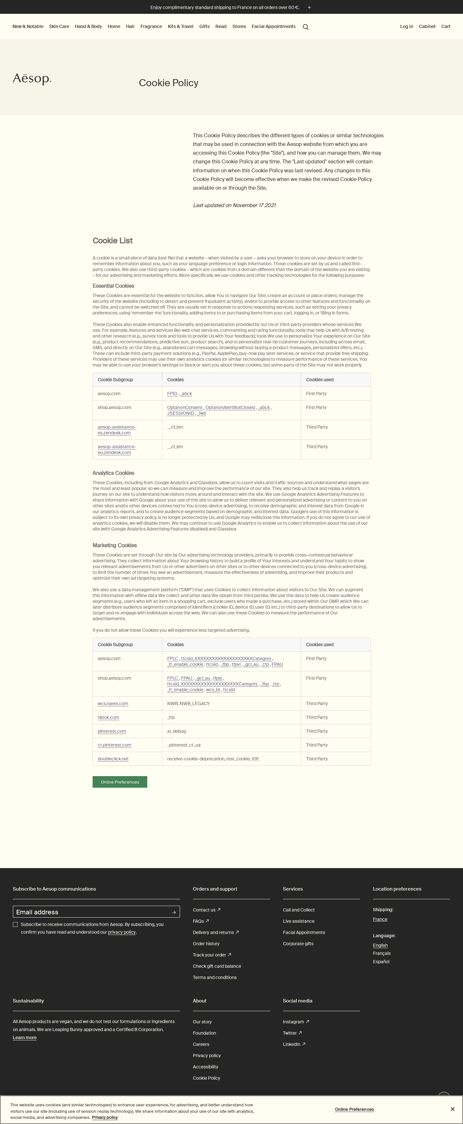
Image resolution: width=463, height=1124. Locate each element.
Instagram (296, 1022)
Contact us (206, 910)
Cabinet (427, 26)
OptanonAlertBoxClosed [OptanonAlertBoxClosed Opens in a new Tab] (230, 407)
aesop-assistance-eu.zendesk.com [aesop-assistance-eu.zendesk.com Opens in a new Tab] (117, 449)
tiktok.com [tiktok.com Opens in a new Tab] (108, 717)
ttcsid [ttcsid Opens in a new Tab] (212, 664)
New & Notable (27, 26)
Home (114, 26)
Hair (130, 26)
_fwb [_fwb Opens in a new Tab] (201, 413)
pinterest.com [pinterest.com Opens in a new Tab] (112, 731)
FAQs (201, 921)
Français (382, 953)
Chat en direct (444, 1099)
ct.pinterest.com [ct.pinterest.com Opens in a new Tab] (115, 745)
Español (381, 962)
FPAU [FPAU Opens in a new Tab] (277, 664)
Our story (202, 1022)
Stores (239, 26)
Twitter (292, 1033)
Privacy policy (207, 1055)
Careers (201, 1044)
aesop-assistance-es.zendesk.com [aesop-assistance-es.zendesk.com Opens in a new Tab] (117, 430)
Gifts (204, 26)
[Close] (453, 1112)
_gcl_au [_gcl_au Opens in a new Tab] (251, 664)
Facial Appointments (273, 26)
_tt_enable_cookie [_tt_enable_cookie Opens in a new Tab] (185, 664)
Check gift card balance (217, 966)
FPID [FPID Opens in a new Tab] (172, 393)
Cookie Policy (206, 1078)
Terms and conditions (215, 977)
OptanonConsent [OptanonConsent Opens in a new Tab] (185, 407)
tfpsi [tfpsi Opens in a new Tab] (218, 678)
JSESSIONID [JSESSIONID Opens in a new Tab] (181, 413)
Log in (406, 26)
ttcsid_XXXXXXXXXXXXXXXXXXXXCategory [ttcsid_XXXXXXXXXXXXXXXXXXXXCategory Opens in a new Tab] (226, 658)
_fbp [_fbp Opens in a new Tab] (225, 664)
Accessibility (205, 1067)
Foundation (204, 1033)
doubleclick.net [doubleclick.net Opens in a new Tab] (113, 759)
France (380, 918)
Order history (206, 944)
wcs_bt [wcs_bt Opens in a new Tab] (213, 690)
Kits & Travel (181, 26)
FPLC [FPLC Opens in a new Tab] (173, 658)
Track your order (212, 955)
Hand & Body (88, 26)
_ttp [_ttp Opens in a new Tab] (265, 664)
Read (221, 26)
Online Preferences (120, 782)
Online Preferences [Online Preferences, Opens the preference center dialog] (354, 1112)
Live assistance (298, 921)
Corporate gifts (298, 944)
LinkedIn (294, 1044)
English (380, 945)
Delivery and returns (216, 932)
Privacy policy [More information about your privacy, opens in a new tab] (105, 1121)
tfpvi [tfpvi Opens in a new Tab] (236, 664)
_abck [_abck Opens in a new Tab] (186, 393)
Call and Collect (299, 910)
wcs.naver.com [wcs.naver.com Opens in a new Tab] (113, 703)
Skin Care (59, 26)
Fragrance (151, 26)
